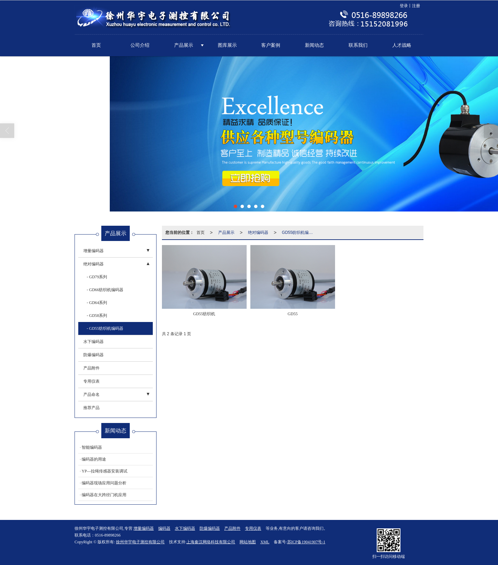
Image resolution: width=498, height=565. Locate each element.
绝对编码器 (258, 232)
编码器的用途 (94, 459)
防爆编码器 (93, 354)
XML (264, 541)
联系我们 (358, 44)
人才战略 (401, 44)
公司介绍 (139, 44)
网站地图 (248, 541)
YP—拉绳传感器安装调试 (104, 470)
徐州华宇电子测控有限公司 (140, 541)
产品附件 (91, 367)
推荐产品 (91, 407)
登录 (404, 5)
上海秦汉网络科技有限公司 (210, 541)
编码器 (164, 528)
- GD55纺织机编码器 (105, 328)
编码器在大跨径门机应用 (104, 494)
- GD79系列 (97, 276)
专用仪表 (91, 381)
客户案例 (270, 44)
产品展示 (183, 44)
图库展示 (227, 44)
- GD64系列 (97, 302)
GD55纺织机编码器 (299, 232)
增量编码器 (93, 250)
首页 (96, 44)
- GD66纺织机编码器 (105, 289)
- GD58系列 (97, 315)
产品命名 (91, 394)
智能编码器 (92, 447)
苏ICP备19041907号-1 (306, 541)
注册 (416, 5)
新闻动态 (314, 44)
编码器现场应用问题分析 (104, 482)
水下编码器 (93, 341)
